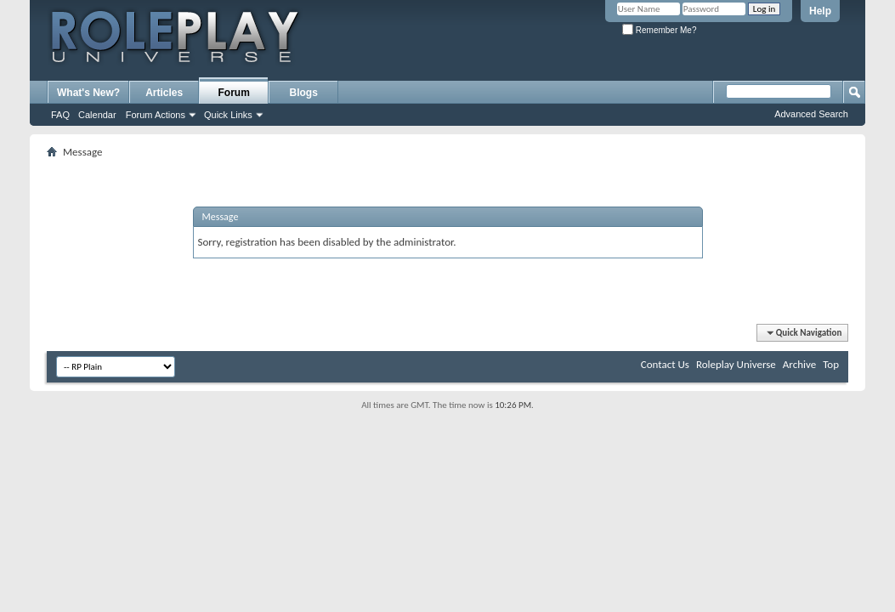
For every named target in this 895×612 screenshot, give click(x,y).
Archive (799, 364)
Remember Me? (659, 30)
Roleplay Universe (736, 364)
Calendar (97, 115)
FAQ (60, 115)
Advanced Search (811, 114)
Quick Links (228, 115)
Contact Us (665, 364)
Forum (234, 93)
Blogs (304, 93)
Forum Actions (155, 115)
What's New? (88, 93)
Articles (164, 93)
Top (831, 364)
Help (820, 11)
